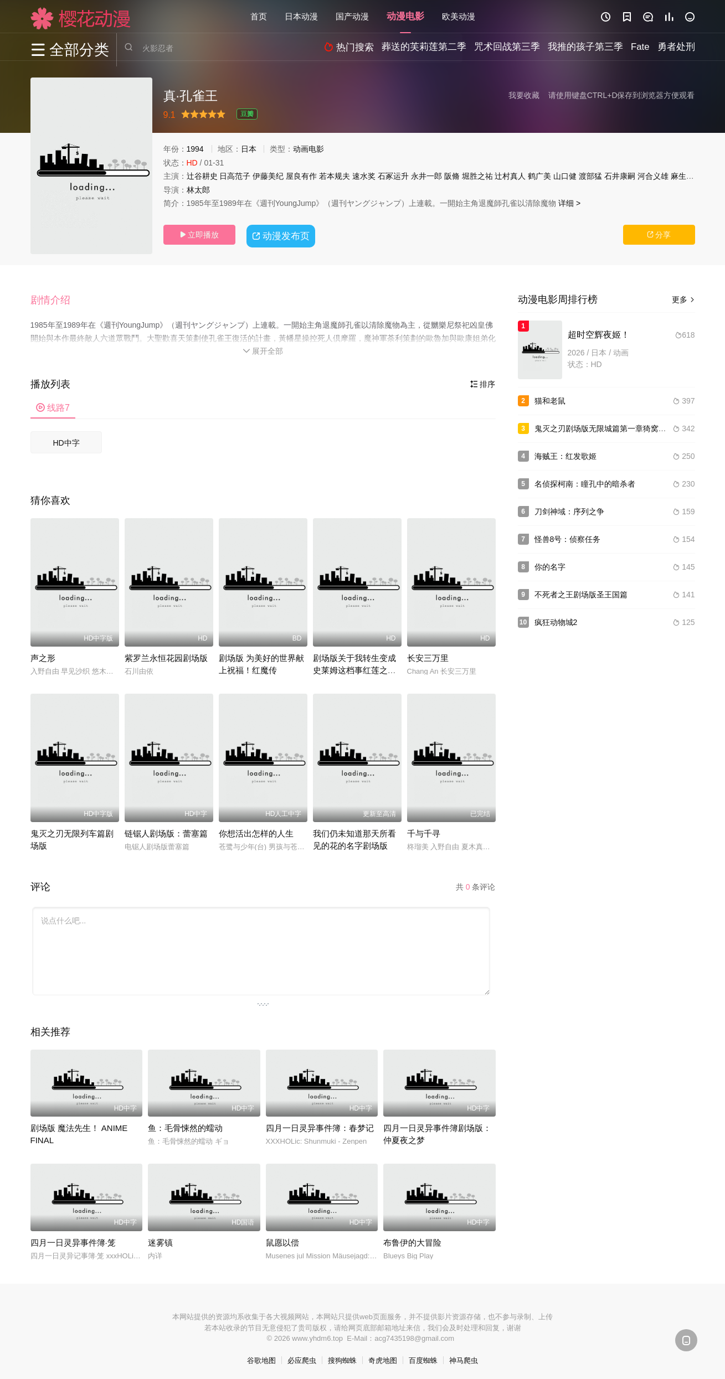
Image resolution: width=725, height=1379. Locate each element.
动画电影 (308, 148)
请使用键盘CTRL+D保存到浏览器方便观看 (621, 95)
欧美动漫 (458, 16)
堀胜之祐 (477, 176)
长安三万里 (428, 654)
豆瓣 (247, 114)
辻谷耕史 (202, 176)
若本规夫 (334, 176)
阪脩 (452, 176)
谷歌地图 (261, 1357)
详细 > (569, 203)
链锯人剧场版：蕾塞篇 (166, 830)
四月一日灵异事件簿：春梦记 (320, 1124)
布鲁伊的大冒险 (412, 1239)
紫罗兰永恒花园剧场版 (166, 654)
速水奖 (364, 176)
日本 (248, 148)
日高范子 (234, 176)
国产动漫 (352, 16)
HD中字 (66, 439)
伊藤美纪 (268, 176)
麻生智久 (686, 176)
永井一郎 (426, 176)
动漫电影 (405, 16)
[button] (55, 298)
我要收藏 (523, 95)
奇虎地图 (382, 1357)
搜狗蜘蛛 (342, 1357)
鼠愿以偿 (282, 1239)
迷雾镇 (160, 1239)
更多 (683, 299)
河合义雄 (653, 176)
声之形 (42, 654)
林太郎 (198, 189)
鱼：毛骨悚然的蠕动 (185, 1124)
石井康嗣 (619, 176)
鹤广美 (539, 176)
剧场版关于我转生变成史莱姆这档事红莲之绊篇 (354, 667)
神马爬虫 (463, 1357)
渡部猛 (590, 176)
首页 (258, 16)
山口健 (565, 176)
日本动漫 (301, 16)
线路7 (53, 404)
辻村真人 (510, 176)
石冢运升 (393, 176)
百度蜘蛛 (423, 1357)
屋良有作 (301, 176)
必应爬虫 (301, 1357)
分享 (659, 234)
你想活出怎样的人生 (256, 830)
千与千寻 (423, 830)
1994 (195, 148)
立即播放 (199, 234)
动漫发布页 (282, 234)
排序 (483, 380)
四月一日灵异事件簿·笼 (73, 1239)
